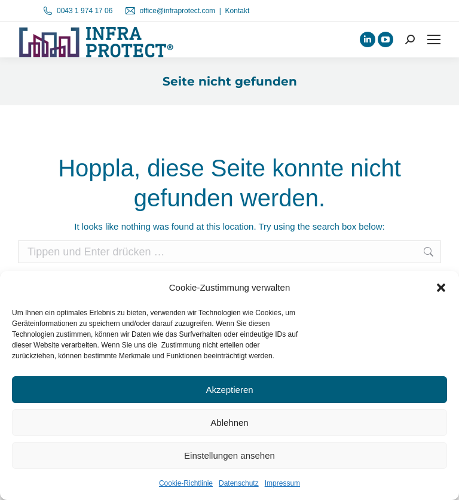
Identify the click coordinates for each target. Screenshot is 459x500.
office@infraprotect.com (177, 11)
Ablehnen (229, 422)
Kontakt (237, 11)
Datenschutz (239, 483)
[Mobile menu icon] (434, 39)
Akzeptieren (229, 390)
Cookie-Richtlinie (186, 483)
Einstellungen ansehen (229, 455)
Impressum (282, 483)
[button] (441, 288)
